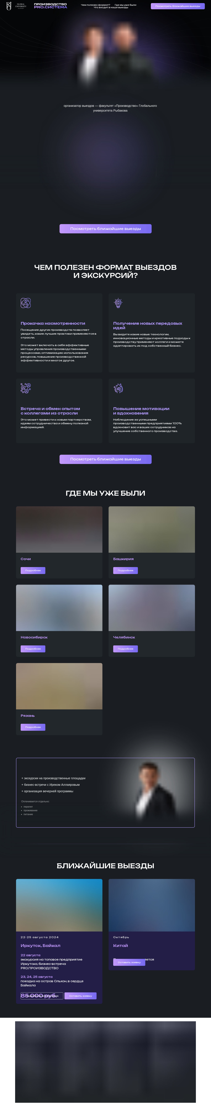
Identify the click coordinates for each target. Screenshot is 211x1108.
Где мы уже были (125, 5)
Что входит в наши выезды (111, 7)
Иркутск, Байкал (40, 945)
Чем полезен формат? (95, 5)
